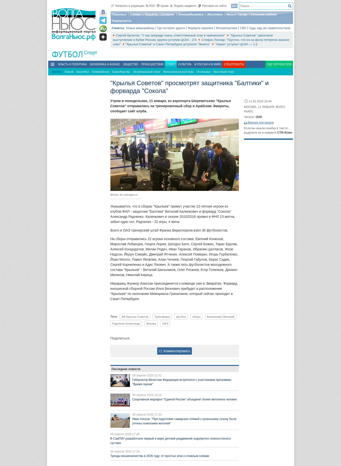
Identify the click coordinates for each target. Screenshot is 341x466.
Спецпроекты (234, 64)
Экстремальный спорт (146, 71)
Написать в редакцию (127, 6)
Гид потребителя (279, 64)
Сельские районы (264, 14)
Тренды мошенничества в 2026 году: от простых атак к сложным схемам (159, 456)
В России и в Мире (207, 64)
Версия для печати (261, 122)
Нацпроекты (122, 21)
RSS (150, 6)
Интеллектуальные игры (178, 71)
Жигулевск (215, 14)
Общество (130, 64)
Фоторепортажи (226, 28)
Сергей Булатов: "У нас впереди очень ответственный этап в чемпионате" (171, 35)
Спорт (90, 52)
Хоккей (68, 71)
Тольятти (151, 14)
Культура (184, 64)
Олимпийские (100, 71)
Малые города (236, 14)
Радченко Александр (126, 323)
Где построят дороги (171, 28)
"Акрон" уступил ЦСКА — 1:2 (236, 44)
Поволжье (119, 14)
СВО (243, 28)
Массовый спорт (223, 71)
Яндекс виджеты (183, 6)
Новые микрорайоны (140, 28)
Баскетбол (82, 71)
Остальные (204, 71)
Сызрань (168, 14)
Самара (135, 14)
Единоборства (121, 71)
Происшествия (152, 64)
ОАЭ (165, 323)
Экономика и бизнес (105, 64)
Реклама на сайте (212, 6)
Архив (163, 6)
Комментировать (174, 351)
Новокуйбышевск (191, 14)
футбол (181, 316)
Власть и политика (72, 64)
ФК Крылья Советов (135, 316)
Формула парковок (200, 28)
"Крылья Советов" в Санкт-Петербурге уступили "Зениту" (168, 44)
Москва (151, 323)
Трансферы (162, 316)
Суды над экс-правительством (269, 28)
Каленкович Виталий (221, 316)
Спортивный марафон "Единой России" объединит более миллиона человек (184, 399)
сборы (196, 316)
